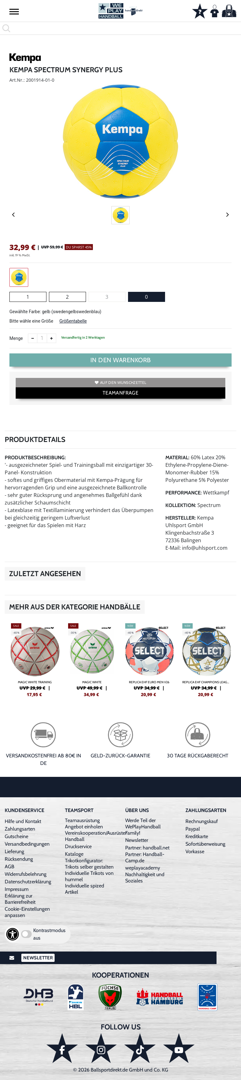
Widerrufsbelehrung (25, 874)
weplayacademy (142, 868)
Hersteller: (180, 518)
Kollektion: (180, 505)
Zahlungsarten (20, 829)
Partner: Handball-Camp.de (144, 857)
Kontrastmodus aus (49, 934)
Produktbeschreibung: (35, 458)
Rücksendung (19, 859)
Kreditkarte (196, 836)
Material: (177, 458)
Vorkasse (194, 851)
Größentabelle (73, 321)
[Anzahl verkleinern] (32, 338)
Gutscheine (16, 836)
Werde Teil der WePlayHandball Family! (143, 826)
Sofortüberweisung (205, 844)
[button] (14, 11)
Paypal (192, 829)
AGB (9, 867)
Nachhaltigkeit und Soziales (144, 877)
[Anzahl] (42, 338)
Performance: (183, 493)
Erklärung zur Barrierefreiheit (20, 899)
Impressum (17, 889)
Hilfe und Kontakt (23, 821)
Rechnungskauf (201, 821)
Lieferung (14, 851)
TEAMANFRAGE (120, 393)
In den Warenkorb (120, 360)
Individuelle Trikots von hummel (89, 876)
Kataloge (74, 854)
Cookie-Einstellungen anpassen (27, 912)
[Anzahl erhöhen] (51, 338)
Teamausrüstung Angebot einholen (84, 823)
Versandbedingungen (27, 844)
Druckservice (78, 846)
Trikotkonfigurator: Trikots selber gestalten (89, 864)
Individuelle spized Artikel (84, 889)
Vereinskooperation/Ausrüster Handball (96, 836)
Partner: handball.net (147, 848)
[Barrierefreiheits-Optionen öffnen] (12, 934)
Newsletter (136, 840)
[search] (120, 28)
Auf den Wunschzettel (120, 382)
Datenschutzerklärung (28, 882)
